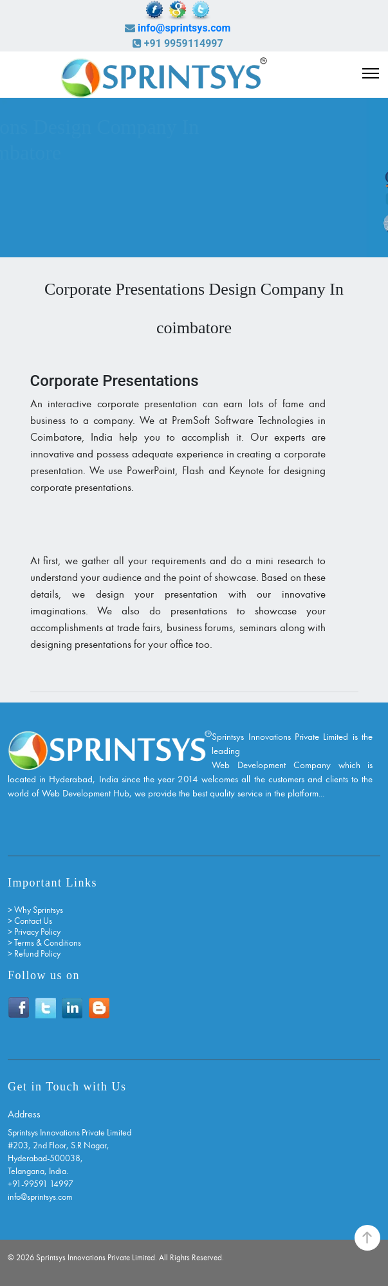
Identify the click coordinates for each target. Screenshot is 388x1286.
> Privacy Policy (34, 931)
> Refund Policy (34, 953)
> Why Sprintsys (35, 910)
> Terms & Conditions (44, 942)
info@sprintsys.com (184, 28)
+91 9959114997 (183, 43)
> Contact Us (30, 920)
